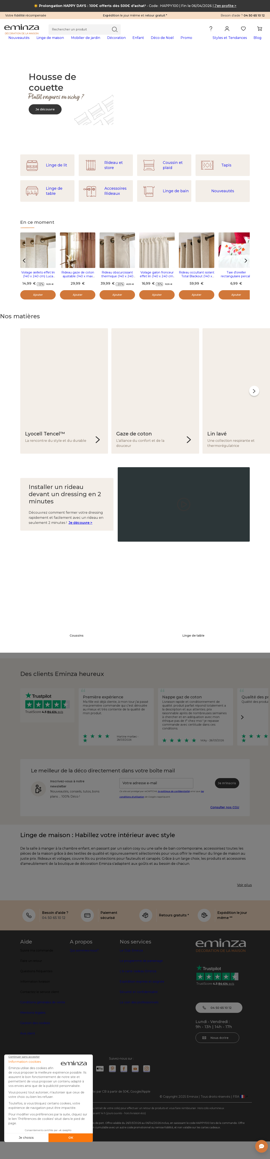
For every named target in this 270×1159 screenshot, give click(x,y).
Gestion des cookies (35, 1040)
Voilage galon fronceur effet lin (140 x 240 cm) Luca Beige (157, 283)
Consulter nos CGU (224, 810)
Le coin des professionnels (139, 1020)
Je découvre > (80, 525)
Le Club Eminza (131, 968)
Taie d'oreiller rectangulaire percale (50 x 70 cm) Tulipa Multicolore (236, 284)
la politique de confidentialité (174, 794)
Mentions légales (32, 1030)
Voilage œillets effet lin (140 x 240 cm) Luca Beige (38, 283)
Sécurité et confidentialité (139, 1009)
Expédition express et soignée (142, 999)
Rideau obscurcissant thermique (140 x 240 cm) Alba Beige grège (117, 283)
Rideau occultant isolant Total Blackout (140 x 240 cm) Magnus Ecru (196, 283)
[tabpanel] (102, 42)
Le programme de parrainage (141, 978)
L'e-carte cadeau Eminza (138, 989)
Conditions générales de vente (42, 1020)
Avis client (27, 1051)
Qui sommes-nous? (84, 968)
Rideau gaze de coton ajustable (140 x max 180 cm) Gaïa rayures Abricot (77, 284)
